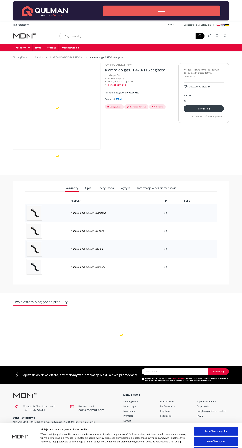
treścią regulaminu (178, 378)
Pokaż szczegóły (164, 440)
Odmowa (216, 439)
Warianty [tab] (72, 188)
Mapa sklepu (129, 406)
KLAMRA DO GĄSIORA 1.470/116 (118, 65)
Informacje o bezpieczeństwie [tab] (156, 188)
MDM (119, 99)
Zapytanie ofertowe (136, 107)
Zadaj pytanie (114, 107)
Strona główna (130, 401)
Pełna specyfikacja (117, 84)
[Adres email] (175, 371)
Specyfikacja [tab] (106, 188)
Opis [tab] (88, 188)
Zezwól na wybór (216, 429)
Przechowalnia (167, 401)
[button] (171, 24)
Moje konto (129, 411)
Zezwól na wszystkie (216, 419)
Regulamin (165, 411)
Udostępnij (157, 107)
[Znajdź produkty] (127, 36)
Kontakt (51, 47)
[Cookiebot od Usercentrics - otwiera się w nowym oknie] (19, 442)
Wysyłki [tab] (125, 188)
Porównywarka (167, 406)
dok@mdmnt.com (91, 410)
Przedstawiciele (70, 47)
